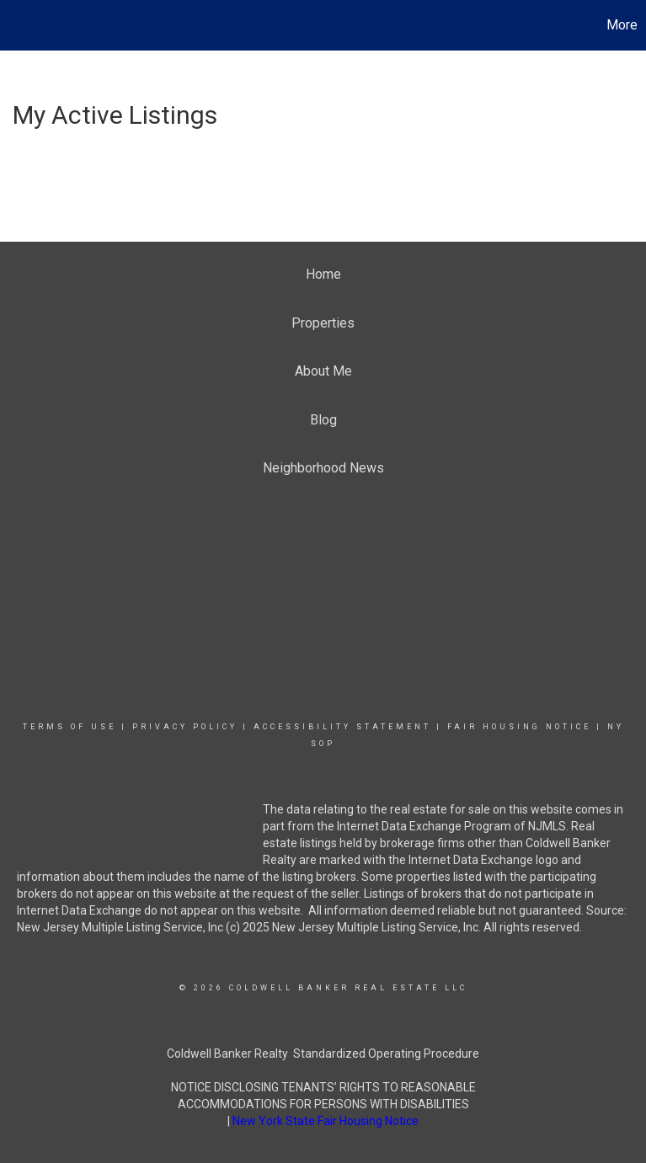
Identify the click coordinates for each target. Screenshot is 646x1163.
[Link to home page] (21, 25)
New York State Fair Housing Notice (325, 1121)
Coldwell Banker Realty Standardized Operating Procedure (323, 1053)
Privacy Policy (185, 727)
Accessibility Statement (342, 727)
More (622, 25)
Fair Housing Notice (519, 727)
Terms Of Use (69, 727)
